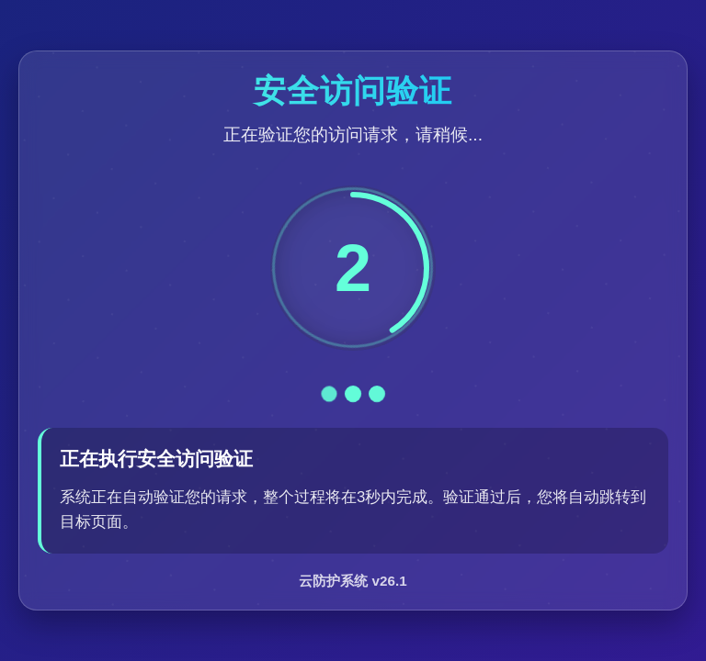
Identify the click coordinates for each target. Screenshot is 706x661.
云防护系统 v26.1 (352, 580)
